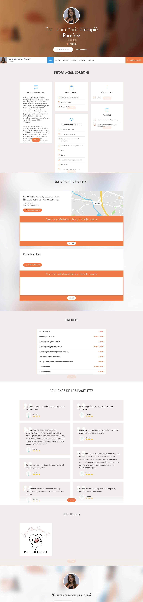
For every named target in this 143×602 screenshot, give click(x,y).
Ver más (36, 140)
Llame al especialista (32, 210)
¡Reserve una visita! (134, 60)
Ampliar (97, 203)
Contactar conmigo (81, 49)
